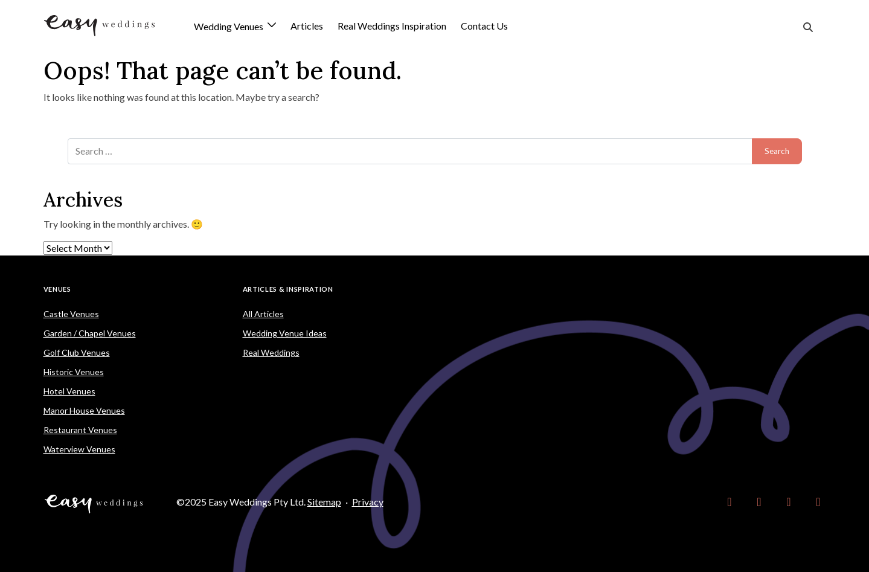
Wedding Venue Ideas (285, 333)
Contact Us (484, 25)
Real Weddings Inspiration (392, 25)
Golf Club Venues (76, 352)
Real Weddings (271, 352)
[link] (729, 502)
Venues (57, 289)
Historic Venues (73, 372)
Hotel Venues (69, 391)
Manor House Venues (84, 410)
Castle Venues (71, 314)
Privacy (367, 501)
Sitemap (324, 501)
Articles (306, 25)
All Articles (263, 314)
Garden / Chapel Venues (89, 333)
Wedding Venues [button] (229, 27)
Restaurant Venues (80, 430)
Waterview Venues (79, 449)
